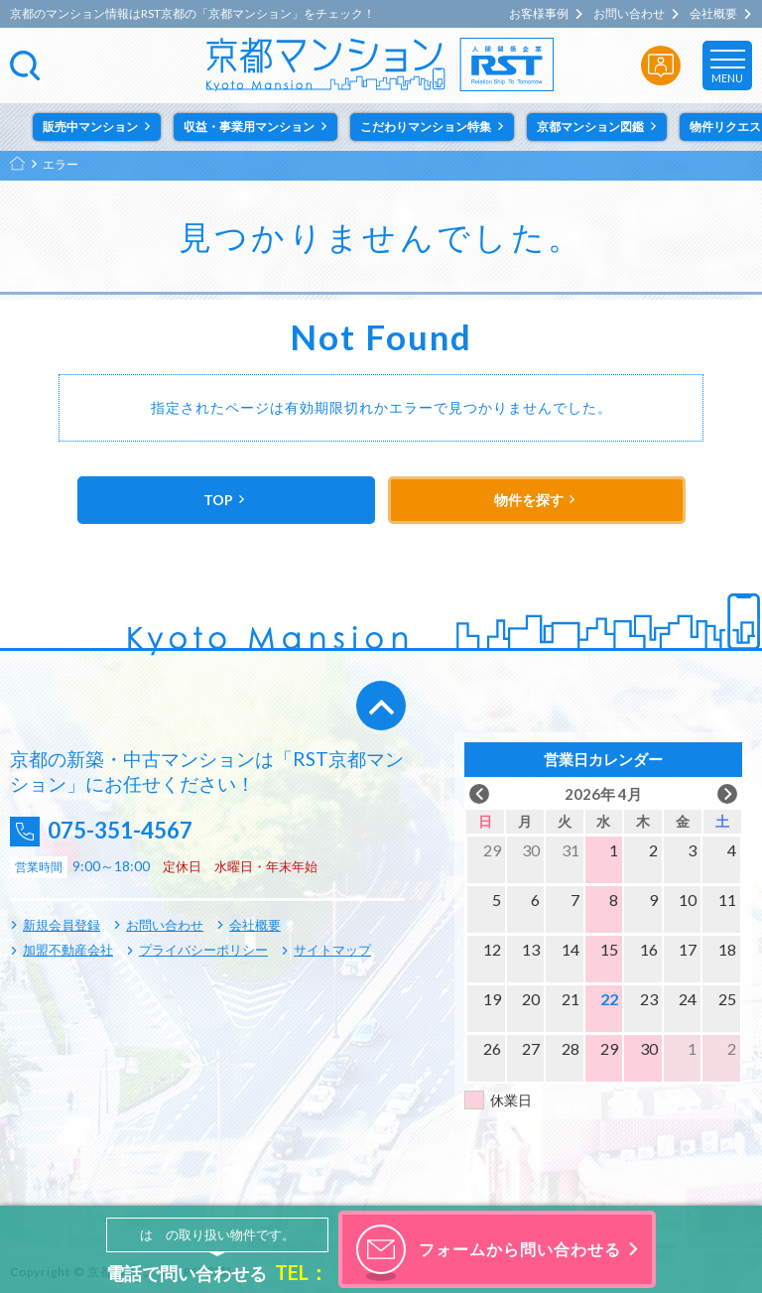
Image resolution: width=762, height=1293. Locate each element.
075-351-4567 (130, 831)
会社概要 (713, 14)
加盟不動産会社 (68, 950)
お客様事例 (539, 14)
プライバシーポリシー (203, 950)
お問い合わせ (629, 14)
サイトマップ (332, 950)
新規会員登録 (61, 925)
